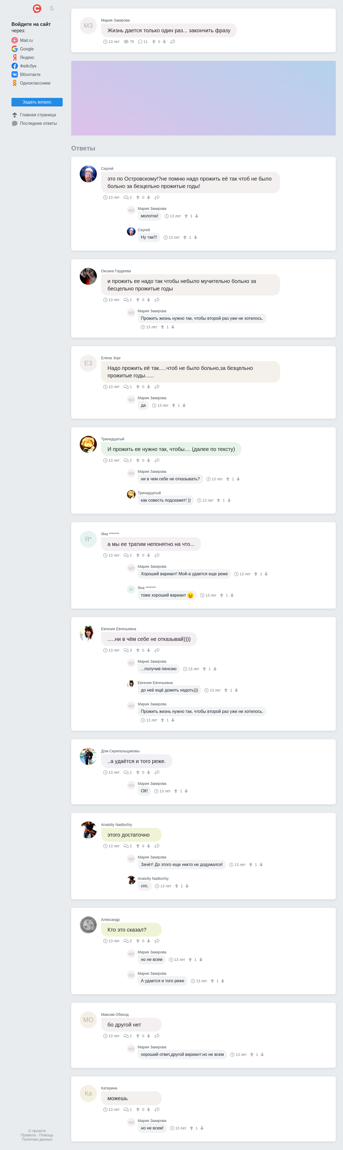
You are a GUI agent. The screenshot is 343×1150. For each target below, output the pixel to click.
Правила (28, 1135)
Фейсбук (24, 66)
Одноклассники (30, 83)
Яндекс (22, 57)
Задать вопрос (37, 102)
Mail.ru (22, 40)
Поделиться (172, 41)
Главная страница (33, 115)
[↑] (154, 41)
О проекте (37, 1131)
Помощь (46, 1135)
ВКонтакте (26, 74)
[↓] (163, 41)
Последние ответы (34, 123)
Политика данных (37, 1139)
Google (22, 49)
